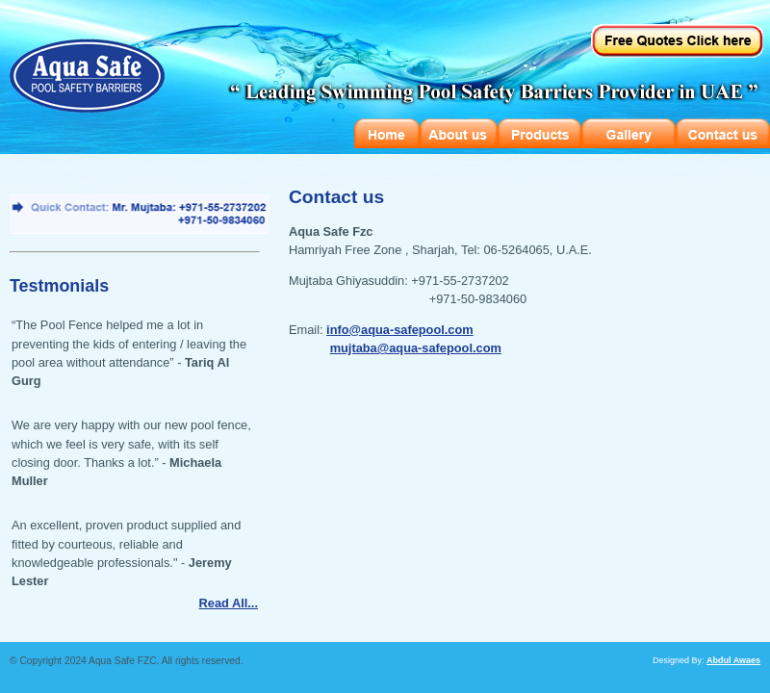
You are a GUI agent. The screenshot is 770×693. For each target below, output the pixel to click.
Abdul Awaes (733, 660)
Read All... (228, 603)
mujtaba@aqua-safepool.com (415, 348)
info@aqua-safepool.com (400, 329)
